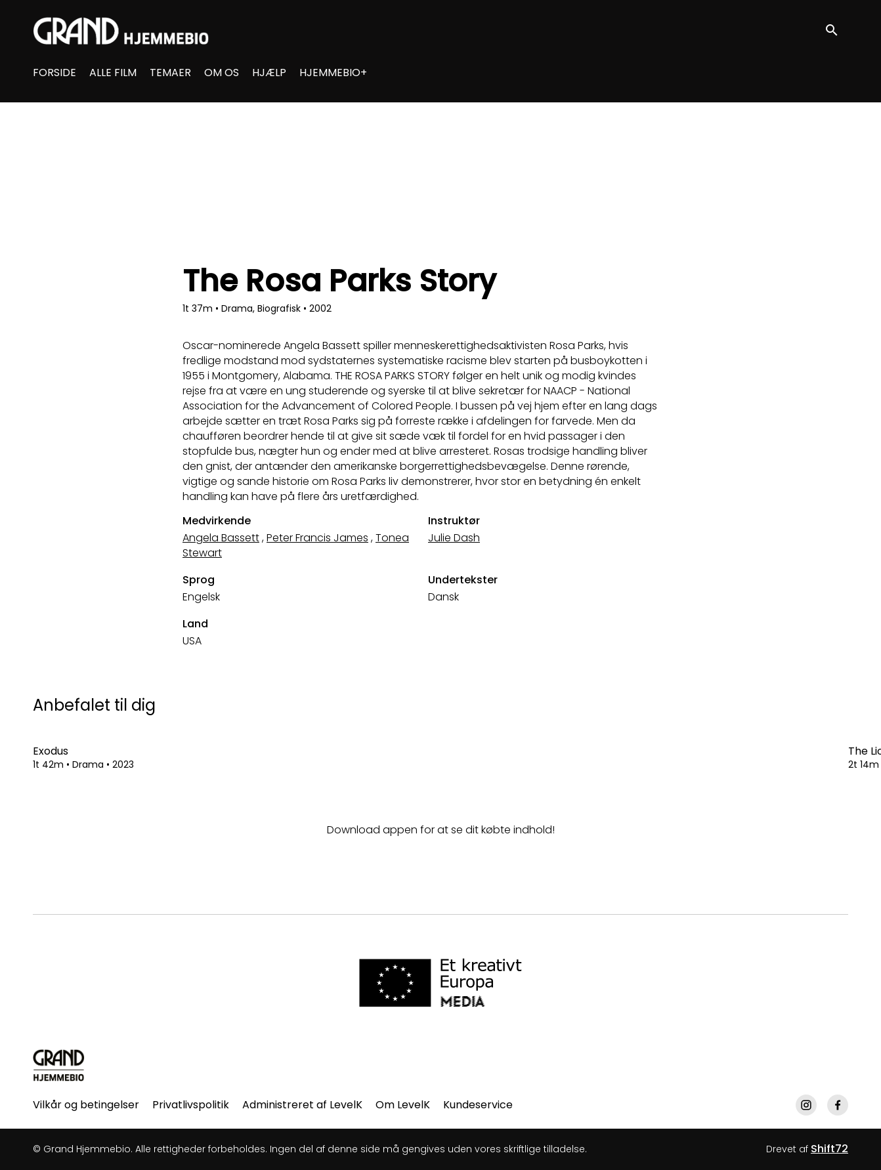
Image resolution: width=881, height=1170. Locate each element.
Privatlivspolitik (190, 1104)
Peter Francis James (317, 537)
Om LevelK (403, 1104)
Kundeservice (478, 1104)
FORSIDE (54, 72)
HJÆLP (269, 72)
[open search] (836, 30)
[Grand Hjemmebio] (59, 1065)
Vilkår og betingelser (86, 1104)
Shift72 (829, 1148)
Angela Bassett (221, 537)
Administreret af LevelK (302, 1104)
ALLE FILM (113, 72)
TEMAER (170, 72)
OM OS (221, 72)
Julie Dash (454, 537)
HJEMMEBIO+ (333, 72)
